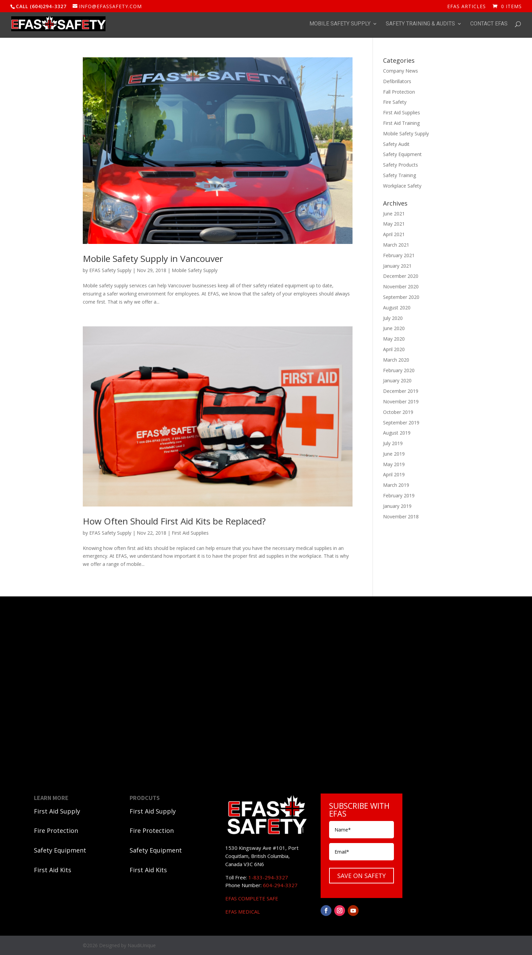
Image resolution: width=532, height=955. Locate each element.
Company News (400, 71)
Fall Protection (399, 92)
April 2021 (394, 234)
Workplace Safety (402, 186)
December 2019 (400, 391)
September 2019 (401, 422)
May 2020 (394, 339)
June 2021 (394, 213)
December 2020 (400, 276)
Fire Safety (394, 102)
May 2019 (394, 464)
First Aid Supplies (190, 533)
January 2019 (397, 506)
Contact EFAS (489, 24)
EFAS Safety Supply (110, 270)
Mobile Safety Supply (339, 24)
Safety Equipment (402, 154)
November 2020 (401, 286)
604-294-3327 (280, 885)
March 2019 (396, 485)
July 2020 (393, 318)
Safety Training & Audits (420, 24)
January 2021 (397, 266)
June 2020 (394, 328)
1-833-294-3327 (268, 877)
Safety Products (400, 164)
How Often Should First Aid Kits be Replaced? (174, 521)
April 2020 (394, 349)
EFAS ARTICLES (466, 6)
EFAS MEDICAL (242, 911)
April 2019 (394, 474)
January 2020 (397, 380)
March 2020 (396, 360)
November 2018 (401, 516)
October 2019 (398, 412)
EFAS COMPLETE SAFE (251, 898)
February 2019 (399, 495)
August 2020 (397, 307)
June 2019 (394, 454)
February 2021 (399, 255)
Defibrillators (397, 81)
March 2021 (396, 245)
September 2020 (401, 297)
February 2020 (399, 370)
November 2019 (401, 401)
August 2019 (397, 432)
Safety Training (399, 175)
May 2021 (394, 224)
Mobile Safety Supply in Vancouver (153, 258)
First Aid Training (401, 123)
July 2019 (393, 443)
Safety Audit (396, 144)
